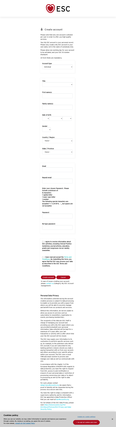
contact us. (50, 283)
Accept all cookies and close (87, 422)
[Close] (112, 419)
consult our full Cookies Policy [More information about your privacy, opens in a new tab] (25, 423)
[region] (58, 419)
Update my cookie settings (86, 417)
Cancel (63, 277)
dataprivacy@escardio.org (49, 385)
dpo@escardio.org (62, 399)
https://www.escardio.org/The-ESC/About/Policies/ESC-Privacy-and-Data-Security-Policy (55, 407)
